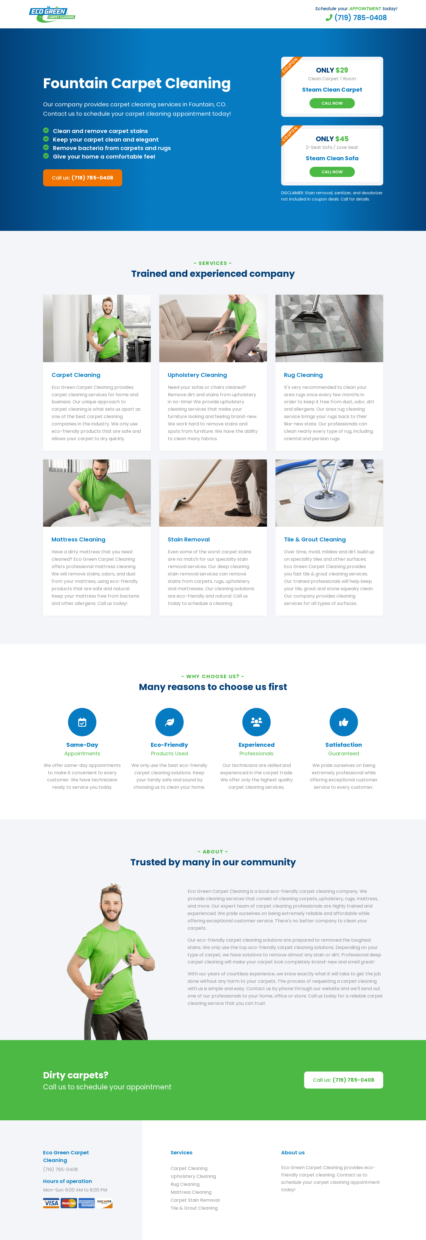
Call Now (332, 103)
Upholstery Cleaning (193, 1176)
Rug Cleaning (185, 1184)
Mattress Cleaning (191, 1192)
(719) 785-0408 (60, 1169)
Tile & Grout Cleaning (194, 1208)
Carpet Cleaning (189, 1168)
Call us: (82, 177)
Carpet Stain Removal (195, 1200)
